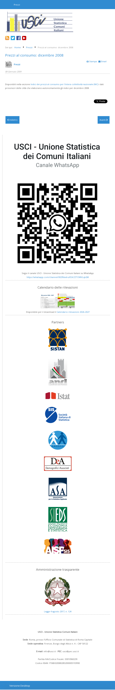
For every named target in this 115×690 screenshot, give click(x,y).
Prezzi (17, 64)
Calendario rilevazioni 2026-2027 (73, 311)
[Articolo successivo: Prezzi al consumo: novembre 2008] (104, 120)
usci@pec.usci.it (71, 651)
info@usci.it (50, 651)
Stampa (92, 61)
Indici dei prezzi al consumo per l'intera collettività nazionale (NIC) (64, 84)
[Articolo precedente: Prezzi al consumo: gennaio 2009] (12, 120)
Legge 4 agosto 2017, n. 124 (57, 611)
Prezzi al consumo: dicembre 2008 (34, 55)
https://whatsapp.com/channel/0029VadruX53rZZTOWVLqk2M (58, 277)
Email (102, 61)
